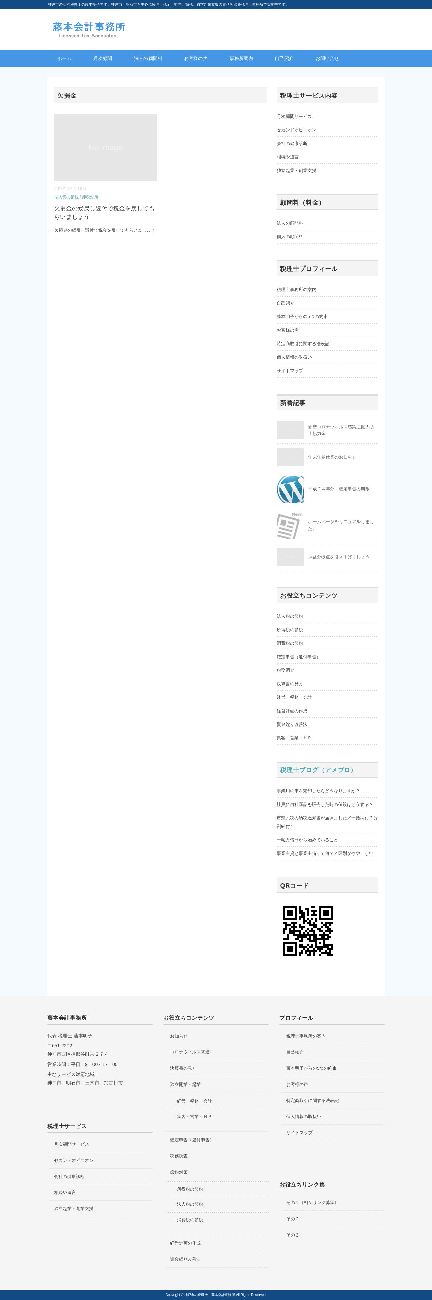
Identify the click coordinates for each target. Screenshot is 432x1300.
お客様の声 (196, 58)
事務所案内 (241, 58)
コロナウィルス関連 (190, 1051)
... (56, 237)
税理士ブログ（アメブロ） (318, 770)
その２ (292, 1218)
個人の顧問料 (290, 236)
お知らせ (179, 1036)
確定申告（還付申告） (299, 656)
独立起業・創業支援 (296, 170)
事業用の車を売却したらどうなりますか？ (318, 790)
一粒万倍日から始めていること (307, 839)
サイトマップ (290, 370)
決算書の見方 (290, 683)
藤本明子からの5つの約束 (302, 316)
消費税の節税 (290, 643)
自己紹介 (284, 58)
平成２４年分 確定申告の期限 (339, 488)
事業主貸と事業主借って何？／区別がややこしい (325, 853)
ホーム (64, 58)
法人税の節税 (66, 197)
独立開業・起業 (185, 1084)
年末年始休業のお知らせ (332, 457)
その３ (292, 1235)
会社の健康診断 (292, 143)
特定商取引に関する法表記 (303, 343)
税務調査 (285, 670)
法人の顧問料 (148, 58)
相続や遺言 (288, 156)
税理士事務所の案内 (296, 289)
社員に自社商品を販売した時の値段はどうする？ (325, 804)
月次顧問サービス (294, 116)
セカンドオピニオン (296, 129)
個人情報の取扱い (294, 357)
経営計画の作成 (292, 710)
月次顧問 (102, 58)
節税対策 (90, 197)
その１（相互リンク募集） (312, 1202)
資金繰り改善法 (292, 724)
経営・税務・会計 (294, 697)
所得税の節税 (290, 629)
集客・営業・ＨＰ (294, 737)
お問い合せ (327, 58)
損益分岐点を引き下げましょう (339, 556)
